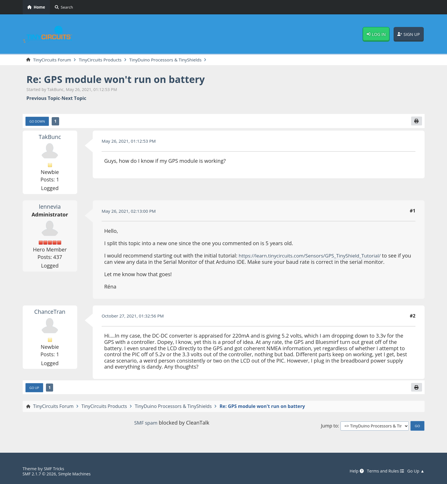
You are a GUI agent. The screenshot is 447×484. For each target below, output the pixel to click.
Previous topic (43, 98)
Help (352, 471)
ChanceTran (49, 312)
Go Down (38, 122)
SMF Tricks (54, 468)
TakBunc (49, 137)
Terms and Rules (383, 471)
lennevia (49, 208)
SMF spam (145, 424)
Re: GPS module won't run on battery (121, 80)
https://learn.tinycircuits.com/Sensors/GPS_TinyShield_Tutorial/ (314, 256)
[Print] (416, 121)
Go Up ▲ (415, 471)
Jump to (329, 427)
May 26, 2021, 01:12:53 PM (130, 142)
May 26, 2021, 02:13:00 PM (130, 212)
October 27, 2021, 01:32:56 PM (135, 316)
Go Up (35, 388)
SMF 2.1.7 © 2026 (40, 474)
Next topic (73, 98)
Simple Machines (77, 474)
